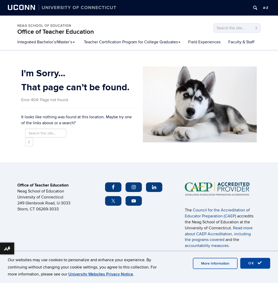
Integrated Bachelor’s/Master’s (46, 42)
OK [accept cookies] (255, 263)
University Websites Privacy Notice (100, 274)
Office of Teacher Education (55, 32)
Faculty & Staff (241, 42)
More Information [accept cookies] (215, 263)
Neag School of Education (44, 26)
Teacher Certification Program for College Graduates (132, 42)
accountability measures (207, 245)
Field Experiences (204, 42)
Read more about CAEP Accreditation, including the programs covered (219, 234)
